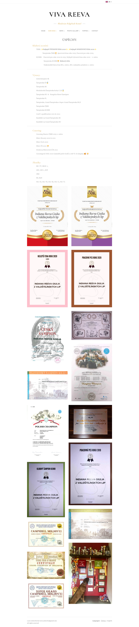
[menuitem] (41, 31)
